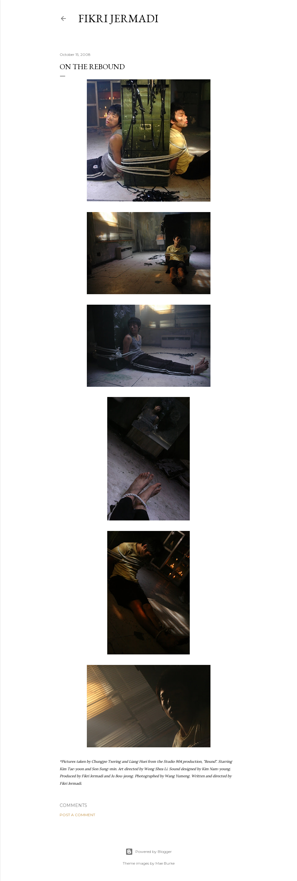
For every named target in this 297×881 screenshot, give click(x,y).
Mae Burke (165, 863)
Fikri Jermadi (118, 18)
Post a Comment (77, 814)
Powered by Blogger (148, 851)
